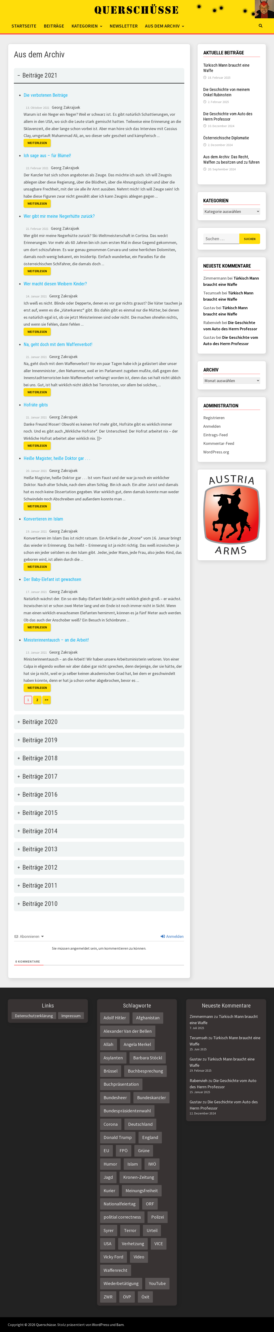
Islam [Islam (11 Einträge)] (132, 1164)
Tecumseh (198, 1037)
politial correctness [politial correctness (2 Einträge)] (122, 1217)
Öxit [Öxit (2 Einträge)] (145, 1297)
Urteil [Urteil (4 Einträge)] (152, 1230)
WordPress (100, 1324)
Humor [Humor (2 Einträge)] (110, 1164)
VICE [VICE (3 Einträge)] (158, 1243)
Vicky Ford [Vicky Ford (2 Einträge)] (113, 1257)
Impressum (71, 1015)
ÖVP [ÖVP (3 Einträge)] (127, 1297)
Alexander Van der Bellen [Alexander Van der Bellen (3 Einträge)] (128, 1031)
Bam (120, 1324)
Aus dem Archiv (162, 26)
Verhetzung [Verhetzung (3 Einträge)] (133, 1243)
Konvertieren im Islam (43, 519)
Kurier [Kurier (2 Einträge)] (109, 1190)
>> (46, 700)
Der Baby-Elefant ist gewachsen (52, 579)
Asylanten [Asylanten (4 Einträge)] (113, 1058)
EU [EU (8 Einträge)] (106, 1150)
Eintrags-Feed (215, 434)
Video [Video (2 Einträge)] (139, 1257)
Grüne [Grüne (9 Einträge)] (144, 1150)
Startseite (24, 26)
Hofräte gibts (36, 405)
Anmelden (172, 936)
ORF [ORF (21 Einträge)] (150, 1204)
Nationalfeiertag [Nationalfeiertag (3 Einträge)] (119, 1204)
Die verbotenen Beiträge (46, 95)
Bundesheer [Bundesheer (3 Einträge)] (115, 1097)
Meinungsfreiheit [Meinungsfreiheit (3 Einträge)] (142, 1190)
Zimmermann (201, 1016)
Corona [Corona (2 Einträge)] (111, 1124)
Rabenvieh (198, 1080)
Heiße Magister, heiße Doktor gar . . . (57, 458)
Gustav (196, 1059)
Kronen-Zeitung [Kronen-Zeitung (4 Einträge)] (138, 1177)
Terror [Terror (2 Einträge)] (130, 1230)
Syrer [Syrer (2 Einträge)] (109, 1230)
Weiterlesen (37, 143)
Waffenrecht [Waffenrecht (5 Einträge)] (115, 1270)
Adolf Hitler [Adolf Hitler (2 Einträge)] (115, 1017)
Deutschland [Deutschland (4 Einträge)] (140, 1124)
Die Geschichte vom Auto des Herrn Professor (227, 116)
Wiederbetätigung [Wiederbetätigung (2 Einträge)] (121, 1283)
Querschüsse (46, 1324)
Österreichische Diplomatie (226, 137)
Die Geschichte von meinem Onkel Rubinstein (226, 92)
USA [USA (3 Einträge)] (107, 1243)
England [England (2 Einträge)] (150, 1137)
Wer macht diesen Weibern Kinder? (55, 284)
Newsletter (124, 26)
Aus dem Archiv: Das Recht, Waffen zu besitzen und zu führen (231, 159)
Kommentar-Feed (218, 443)
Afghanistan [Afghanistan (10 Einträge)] (148, 1017)
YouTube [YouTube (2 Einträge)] (157, 1283)
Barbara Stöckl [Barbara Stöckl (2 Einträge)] (147, 1058)
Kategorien (84, 26)
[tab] (99, 389)
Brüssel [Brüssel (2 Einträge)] (110, 1071)
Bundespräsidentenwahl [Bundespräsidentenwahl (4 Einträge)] (127, 1111)
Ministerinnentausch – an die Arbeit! (56, 640)
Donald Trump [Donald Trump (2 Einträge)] (118, 1137)
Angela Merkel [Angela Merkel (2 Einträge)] (137, 1044)
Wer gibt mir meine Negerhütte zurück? (59, 216)
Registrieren (214, 417)
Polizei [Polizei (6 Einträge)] (157, 1217)
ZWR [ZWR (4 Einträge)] (108, 1297)
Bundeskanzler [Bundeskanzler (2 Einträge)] (151, 1097)
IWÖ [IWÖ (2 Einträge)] (152, 1164)
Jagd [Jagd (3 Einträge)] (108, 1177)
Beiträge (54, 26)
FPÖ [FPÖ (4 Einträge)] (124, 1150)
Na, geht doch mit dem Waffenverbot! (58, 344)
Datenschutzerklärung (34, 1015)
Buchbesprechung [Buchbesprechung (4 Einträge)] (145, 1071)
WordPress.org (216, 452)
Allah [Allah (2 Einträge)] (108, 1044)
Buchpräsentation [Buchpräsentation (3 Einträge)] (121, 1084)
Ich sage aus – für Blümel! (47, 155)
